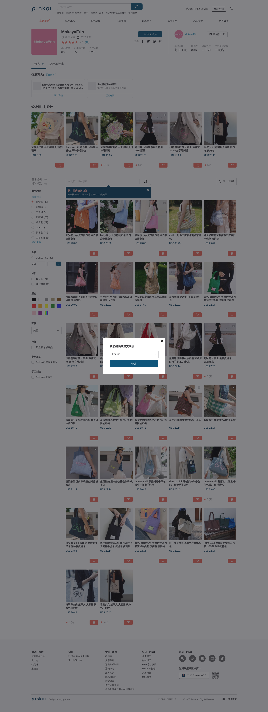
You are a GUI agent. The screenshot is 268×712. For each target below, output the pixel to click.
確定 (134, 363)
